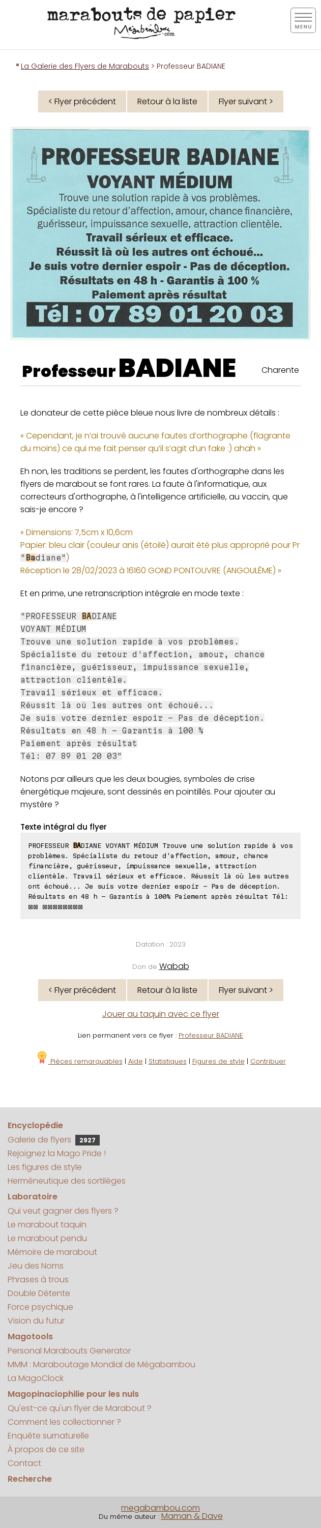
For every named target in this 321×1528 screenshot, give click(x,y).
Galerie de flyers (54, 1139)
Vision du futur (36, 1321)
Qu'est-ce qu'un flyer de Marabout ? (80, 1408)
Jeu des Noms (36, 1266)
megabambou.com (160, 1508)
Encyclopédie (35, 1125)
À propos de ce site (46, 1449)
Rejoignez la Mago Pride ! (57, 1153)
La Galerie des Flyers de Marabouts (85, 66)
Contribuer (268, 1061)
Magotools (30, 1336)
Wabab (174, 966)
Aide (135, 1061)
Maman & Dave (192, 1516)
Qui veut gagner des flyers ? (63, 1211)
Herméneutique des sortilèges (67, 1181)
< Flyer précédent (82, 101)
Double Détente (39, 1293)
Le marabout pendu (47, 1238)
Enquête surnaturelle (48, 1436)
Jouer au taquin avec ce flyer (160, 1014)
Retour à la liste (167, 101)
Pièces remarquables (79, 1061)
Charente (280, 370)
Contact (24, 1463)
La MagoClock (36, 1378)
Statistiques (168, 1061)
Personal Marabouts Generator (69, 1351)
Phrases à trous (38, 1279)
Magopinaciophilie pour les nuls (73, 1394)
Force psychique (40, 1307)
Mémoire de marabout (52, 1252)
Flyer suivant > (246, 101)
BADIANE (177, 368)
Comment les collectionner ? (64, 1422)
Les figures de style (45, 1167)
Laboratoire (32, 1196)
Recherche (30, 1479)
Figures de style (218, 1061)
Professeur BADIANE (211, 1035)
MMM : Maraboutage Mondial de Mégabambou (101, 1364)
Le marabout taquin (47, 1224)
